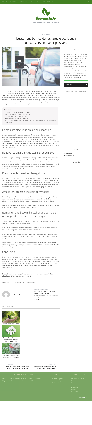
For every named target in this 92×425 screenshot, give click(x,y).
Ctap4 (73, 385)
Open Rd (73, 383)
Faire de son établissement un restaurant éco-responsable (11, 356)
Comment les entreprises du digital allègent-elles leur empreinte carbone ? (11, 339)
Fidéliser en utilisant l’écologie (11, 324)
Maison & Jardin (23, 2)
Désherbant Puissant (19, 379)
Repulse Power (7, 379)
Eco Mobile (16, 294)
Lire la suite (36, 299)
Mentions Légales (57, 379)
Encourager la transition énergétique (16, 116)
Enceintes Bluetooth (77, 379)
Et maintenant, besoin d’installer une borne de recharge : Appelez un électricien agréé (30, 120)
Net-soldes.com (68, 153)
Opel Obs (73, 389)
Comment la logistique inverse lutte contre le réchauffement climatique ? (16, 366)
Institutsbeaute (75, 381)
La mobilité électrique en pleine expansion (17, 112)
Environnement (13, 2)
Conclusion (8, 122)
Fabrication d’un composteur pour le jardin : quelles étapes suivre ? (45, 366)
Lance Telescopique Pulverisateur (28, 381)
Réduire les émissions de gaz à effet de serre (18, 114)
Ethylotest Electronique (9, 381)
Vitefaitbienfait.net (69, 155)
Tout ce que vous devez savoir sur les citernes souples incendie (45, 292)
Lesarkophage (75, 387)
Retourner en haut (84, 398)
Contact (60, 383)
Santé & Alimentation (34, 2)
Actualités (4, 2)
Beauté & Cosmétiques (47, 2)
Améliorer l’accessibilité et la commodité (17, 118)
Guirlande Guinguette (34, 379)
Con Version (74, 391)
